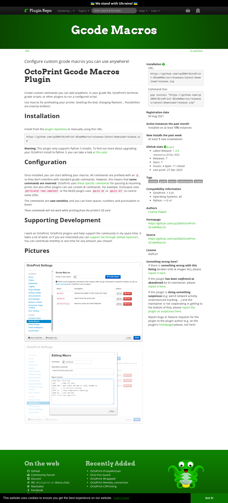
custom (153, 181)
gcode (163, 181)
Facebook (37, 490)
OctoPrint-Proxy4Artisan (105, 471)
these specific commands (93, 183)
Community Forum (43, 475)
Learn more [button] (121, 498)
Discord (36, 478)
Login (170, 146)
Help (143, 11)
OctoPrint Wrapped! (103, 478)
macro (172, 181)
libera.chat (62, 482)
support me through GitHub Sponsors (114, 237)
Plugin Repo (38, 10)
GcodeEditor (197, 50)
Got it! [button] (209, 498)
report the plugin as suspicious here (172, 309)
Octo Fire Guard (100, 475)
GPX (26, 50)
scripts (198, 181)
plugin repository (56, 129)
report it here (156, 273)
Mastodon (37, 486)
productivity (185, 181)
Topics (83, 11)
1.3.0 (176, 151)
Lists (155, 11)
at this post (100, 152)
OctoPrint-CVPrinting (103, 486)
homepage (166, 324)
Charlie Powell (157, 212)
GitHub (35, 471)
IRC (33, 482)
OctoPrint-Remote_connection (109, 482)
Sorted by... (66, 11)
